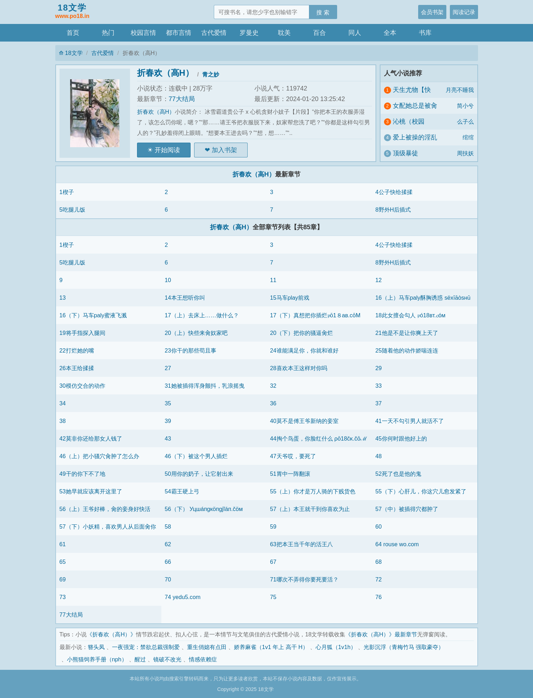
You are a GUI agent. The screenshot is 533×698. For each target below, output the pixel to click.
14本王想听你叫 (185, 297)
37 (379, 403)
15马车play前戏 (290, 297)
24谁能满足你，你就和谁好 (304, 350)
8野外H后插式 (393, 209)
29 (379, 368)
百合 (319, 32)
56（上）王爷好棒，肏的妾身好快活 (105, 509)
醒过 (140, 659)
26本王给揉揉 (77, 368)
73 (63, 597)
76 (379, 597)
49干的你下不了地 (82, 473)
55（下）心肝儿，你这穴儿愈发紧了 (421, 491)
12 (379, 280)
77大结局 (182, 98)
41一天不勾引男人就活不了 (410, 421)
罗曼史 (249, 32)
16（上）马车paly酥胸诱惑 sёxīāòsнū (423, 297)
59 (273, 526)
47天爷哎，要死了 (293, 456)
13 (63, 297)
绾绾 (468, 137)
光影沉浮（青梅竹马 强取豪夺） (404, 647)
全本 (390, 32)
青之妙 (210, 74)
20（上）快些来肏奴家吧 (196, 333)
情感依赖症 (203, 659)
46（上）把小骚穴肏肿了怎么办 (99, 456)
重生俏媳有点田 (207, 647)
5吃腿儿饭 (72, 209)
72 (379, 579)
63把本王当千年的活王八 (301, 544)
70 (168, 579)
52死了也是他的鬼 (398, 473)
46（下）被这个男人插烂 (196, 456)
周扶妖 (465, 153)
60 (379, 526)
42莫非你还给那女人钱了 (91, 438)
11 (273, 280)
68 (379, 562)
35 (168, 403)
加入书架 (224, 150)
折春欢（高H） (165, 72)
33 (379, 385)
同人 (354, 32)
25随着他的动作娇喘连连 (407, 350)
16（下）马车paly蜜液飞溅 (93, 315)
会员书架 (432, 12)
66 (168, 562)
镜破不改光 (167, 659)
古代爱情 (214, 32)
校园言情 (143, 32)
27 (168, 368)
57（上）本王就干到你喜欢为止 (310, 509)
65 (63, 562)
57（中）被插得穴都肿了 (407, 509)
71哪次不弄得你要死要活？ (304, 579)
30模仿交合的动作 (82, 385)
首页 (73, 32)
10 (168, 280)
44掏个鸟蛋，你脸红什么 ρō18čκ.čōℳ (318, 438)
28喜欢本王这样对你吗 (298, 368)
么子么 (465, 121)
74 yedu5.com (183, 597)
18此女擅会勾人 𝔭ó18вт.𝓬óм (411, 315)
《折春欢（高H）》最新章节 (381, 634)
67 (273, 562)
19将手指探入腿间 (82, 333)
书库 (425, 32)
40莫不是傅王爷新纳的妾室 (304, 421)
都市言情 (178, 32)
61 (63, 544)
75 (273, 597)
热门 (108, 32)
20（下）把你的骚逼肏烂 (301, 333)
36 (273, 403)
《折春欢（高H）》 (111, 634)
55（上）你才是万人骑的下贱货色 (312, 491)
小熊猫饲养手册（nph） (97, 659)
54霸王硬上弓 (182, 491)
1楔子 (67, 192)
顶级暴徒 (405, 153)
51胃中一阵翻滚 (290, 473)
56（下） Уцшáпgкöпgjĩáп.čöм (204, 509)
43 (168, 438)
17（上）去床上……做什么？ (202, 315)
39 (168, 421)
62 (168, 544)
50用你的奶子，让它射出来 (199, 473)
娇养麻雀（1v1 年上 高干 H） (271, 647)
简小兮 (465, 105)
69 (63, 579)
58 (168, 526)
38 (63, 421)
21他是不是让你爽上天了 (407, 333)
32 (273, 385)
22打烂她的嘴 (77, 350)
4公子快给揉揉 (394, 192)
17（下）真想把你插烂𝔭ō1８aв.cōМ (315, 315)
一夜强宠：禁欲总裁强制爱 (146, 647)
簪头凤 (96, 647)
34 (63, 403)
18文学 (72, 11)
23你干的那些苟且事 (190, 350)
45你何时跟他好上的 (401, 438)
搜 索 (322, 12)
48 (379, 456)
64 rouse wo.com (397, 544)
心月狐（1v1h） (336, 647)
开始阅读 (167, 150)
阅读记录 (464, 12)
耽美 (284, 32)
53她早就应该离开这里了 (91, 491)
